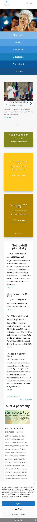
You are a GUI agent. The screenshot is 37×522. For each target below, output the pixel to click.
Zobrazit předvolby (18, 514)
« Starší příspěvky (13, 397)
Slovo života (18, 35)
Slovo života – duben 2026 (18, 164)
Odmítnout (18, 509)
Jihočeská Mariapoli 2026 (17, 355)
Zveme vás (21, 257)
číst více (9, 288)
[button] (34, 484)
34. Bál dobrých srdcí (17, 316)
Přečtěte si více (18, 177)
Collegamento (21, 300)
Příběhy (18, 42)
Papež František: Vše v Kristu (17, 102)
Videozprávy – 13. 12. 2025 (17, 295)
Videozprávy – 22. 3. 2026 (18, 208)
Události (18, 71)
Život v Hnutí (18, 64)
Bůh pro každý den (14, 428)
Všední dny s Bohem (17, 253)
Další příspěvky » (26, 400)
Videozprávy (18, 57)
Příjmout (18, 504)
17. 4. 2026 (18, 139)
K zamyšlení (18, 50)
